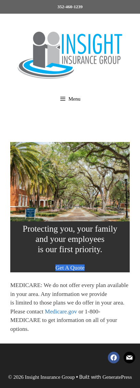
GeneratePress (117, 377)
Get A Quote (70, 267)
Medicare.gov (61, 311)
